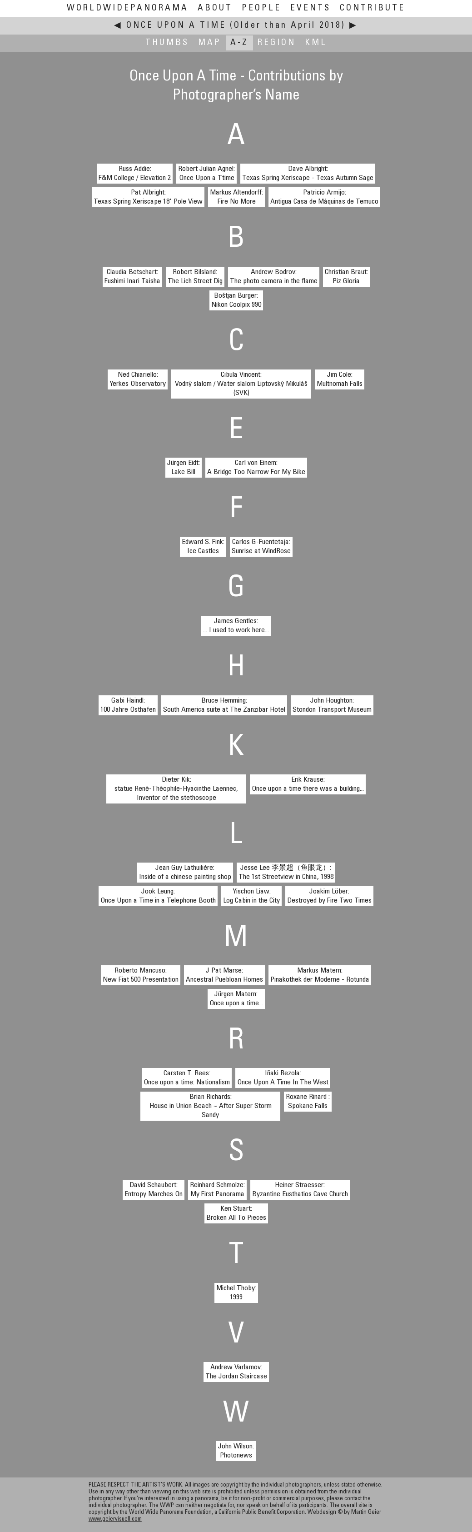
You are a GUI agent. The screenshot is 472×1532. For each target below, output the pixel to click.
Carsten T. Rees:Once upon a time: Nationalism (187, 1078)
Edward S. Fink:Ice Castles (203, 547)
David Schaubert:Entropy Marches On (153, 1190)
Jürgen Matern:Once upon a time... (236, 999)
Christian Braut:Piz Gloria (346, 277)
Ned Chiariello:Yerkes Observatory (137, 379)
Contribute (372, 8)
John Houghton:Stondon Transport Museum (332, 705)
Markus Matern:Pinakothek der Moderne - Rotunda (319, 975)
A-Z (239, 43)
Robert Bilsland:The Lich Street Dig (195, 277)
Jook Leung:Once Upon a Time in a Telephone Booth (158, 896)
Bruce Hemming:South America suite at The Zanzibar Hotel (224, 705)
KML (316, 43)
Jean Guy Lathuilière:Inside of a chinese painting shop (185, 872)
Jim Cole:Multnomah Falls (340, 379)
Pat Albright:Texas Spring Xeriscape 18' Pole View (148, 197)
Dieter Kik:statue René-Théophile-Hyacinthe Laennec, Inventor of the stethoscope (176, 789)
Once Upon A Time (176, 25)
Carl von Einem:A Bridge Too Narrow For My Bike (256, 467)
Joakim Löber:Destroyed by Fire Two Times (329, 896)
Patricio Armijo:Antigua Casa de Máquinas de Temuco (324, 197)
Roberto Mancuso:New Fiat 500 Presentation (141, 975)
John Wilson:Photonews (236, 1451)
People (261, 8)
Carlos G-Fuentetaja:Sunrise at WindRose (261, 547)
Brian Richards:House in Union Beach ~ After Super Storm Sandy (210, 1106)
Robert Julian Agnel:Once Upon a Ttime (206, 173)
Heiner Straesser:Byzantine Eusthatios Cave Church (300, 1190)
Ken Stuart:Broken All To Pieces (236, 1213)
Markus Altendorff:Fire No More (236, 197)
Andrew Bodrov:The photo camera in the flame (274, 277)
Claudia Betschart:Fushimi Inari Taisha (132, 277)
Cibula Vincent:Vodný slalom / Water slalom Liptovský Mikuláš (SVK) (241, 384)
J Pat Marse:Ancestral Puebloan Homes (224, 975)
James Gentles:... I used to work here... (236, 626)
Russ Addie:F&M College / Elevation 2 (135, 173)
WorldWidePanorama (128, 8)
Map (209, 43)
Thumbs (167, 43)
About (215, 8)
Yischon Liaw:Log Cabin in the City (251, 896)
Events (310, 8)
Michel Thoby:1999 (236, 1293)
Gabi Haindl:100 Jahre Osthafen (128, 705)
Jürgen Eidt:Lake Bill (183, 467)
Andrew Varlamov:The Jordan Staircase (236, 1372)
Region (277, 43)
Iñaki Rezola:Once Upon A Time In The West (282, 1078)
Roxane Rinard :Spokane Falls (308, 1101)
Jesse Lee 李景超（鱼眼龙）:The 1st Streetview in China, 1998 (285, 872)
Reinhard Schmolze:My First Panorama (217, 1190)
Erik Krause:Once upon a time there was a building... (308, 784)
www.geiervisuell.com (115, 1519)
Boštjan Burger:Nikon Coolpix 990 (236, 300)
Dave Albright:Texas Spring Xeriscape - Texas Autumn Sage (307, 173)
